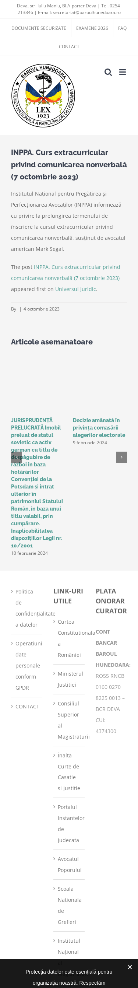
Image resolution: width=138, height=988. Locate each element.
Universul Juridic (75, 288)
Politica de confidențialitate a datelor (27, 608)
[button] (16, 457)
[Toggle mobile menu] (123, 72)
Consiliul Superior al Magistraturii (69, 720)
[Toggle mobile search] (108, 72)
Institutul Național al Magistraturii (69, 957)
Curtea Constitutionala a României (69, 638)
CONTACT (27, 706)
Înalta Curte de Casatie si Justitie (69, 772)
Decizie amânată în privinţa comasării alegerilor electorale (99, 427)
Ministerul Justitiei (69, 679)
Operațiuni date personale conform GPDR (27, 665)
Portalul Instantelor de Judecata (69, 823)
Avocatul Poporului (69, 864)
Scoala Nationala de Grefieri (69, 905)
